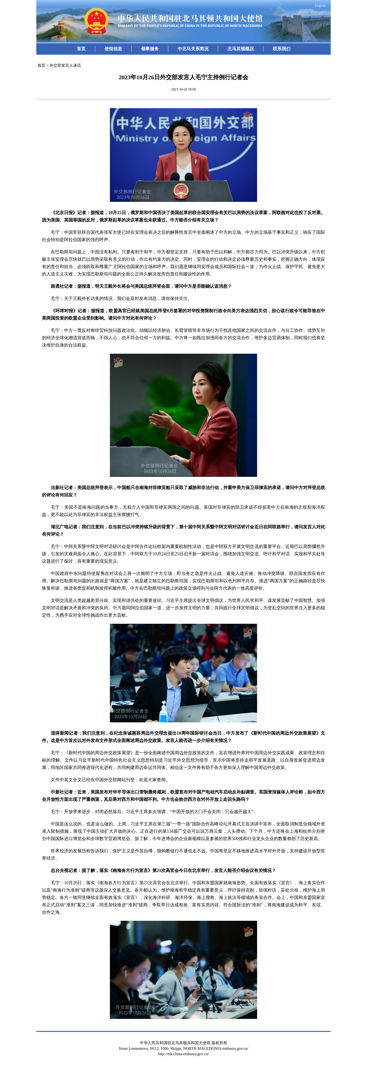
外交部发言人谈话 (65, 65)
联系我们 (281, 48)
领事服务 (150, 48)
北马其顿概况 (240, 48)
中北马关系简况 (193, 48)
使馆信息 (113, 48)
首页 (81, 48)
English (320, 5)
